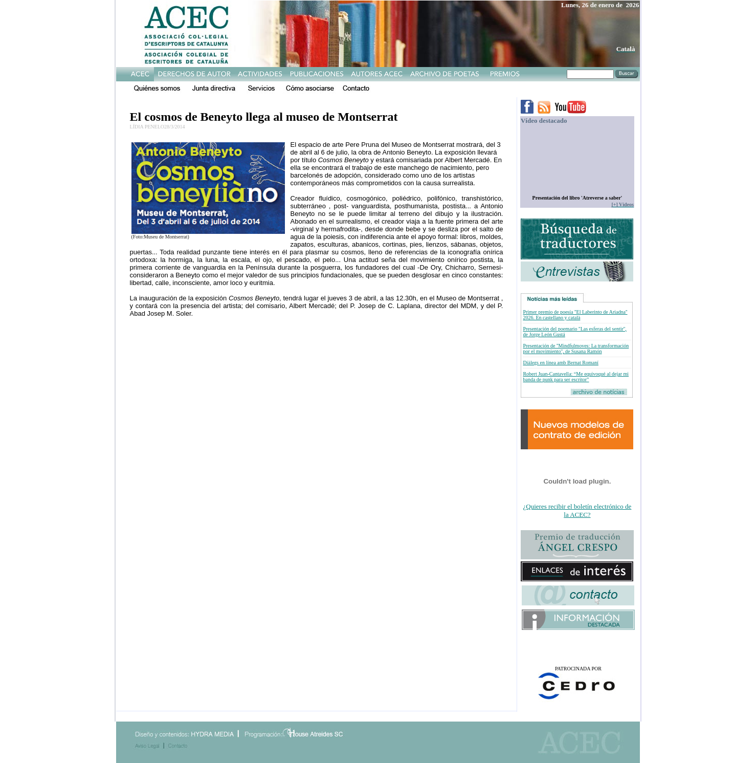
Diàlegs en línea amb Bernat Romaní (560, 362)
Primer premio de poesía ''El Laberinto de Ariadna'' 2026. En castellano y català (575, 314)
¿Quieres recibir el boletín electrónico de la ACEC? (577, 510)
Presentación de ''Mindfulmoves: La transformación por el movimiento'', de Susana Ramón (576, 348)
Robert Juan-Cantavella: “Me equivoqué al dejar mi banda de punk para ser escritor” (576, 376)
